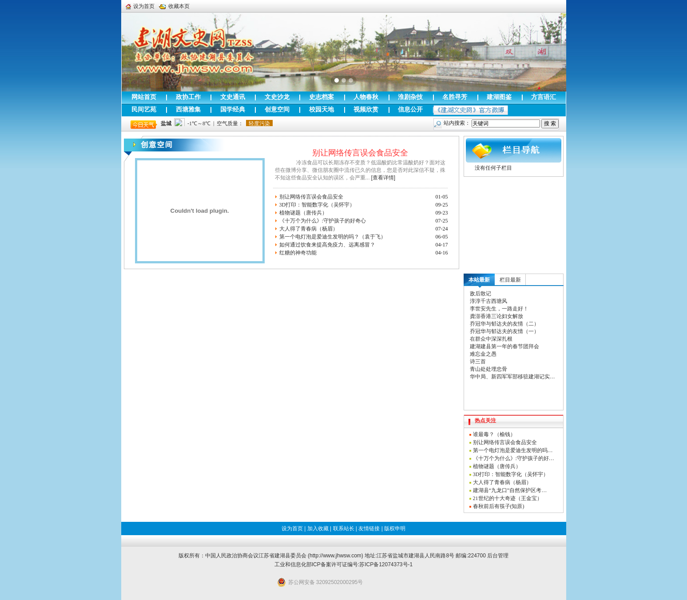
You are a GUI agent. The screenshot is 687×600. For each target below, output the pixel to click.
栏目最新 (510, 280)
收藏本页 (174, 6)
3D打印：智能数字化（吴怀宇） (317, 205)
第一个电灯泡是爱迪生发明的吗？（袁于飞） (332, 237)
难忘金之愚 (483, 354)
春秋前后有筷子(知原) (498, 506)
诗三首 (478, 361)
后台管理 (497, 555)
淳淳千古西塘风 (488, 301)
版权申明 (394, 528)
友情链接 (369, 528)
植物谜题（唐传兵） (303, 213)
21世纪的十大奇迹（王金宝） (507, 498)
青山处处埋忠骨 (488, 369)
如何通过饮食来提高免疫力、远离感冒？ (327, 245)
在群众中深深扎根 (491, 339)
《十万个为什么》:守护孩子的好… (513, 458)
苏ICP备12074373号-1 (386, 564)
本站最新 (479, 280)
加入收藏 (318, 528)
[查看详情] (383, 178)
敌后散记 (480, 293)
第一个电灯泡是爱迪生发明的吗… (513, 450)
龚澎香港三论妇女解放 (496, 316)
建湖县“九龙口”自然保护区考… (510, 490)
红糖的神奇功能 (298, 253)
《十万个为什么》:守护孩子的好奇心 (322, 221)
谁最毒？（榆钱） (494, 434)
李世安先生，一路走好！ (499, 309)
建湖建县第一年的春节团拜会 (504, 346)
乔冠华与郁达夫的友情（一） (504, 331)
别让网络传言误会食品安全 (360, 152)
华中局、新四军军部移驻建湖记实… (512, 377)
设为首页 (140, 6)
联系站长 (343, 528)
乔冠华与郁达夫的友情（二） (504, 324)
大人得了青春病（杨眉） (308, 229)
